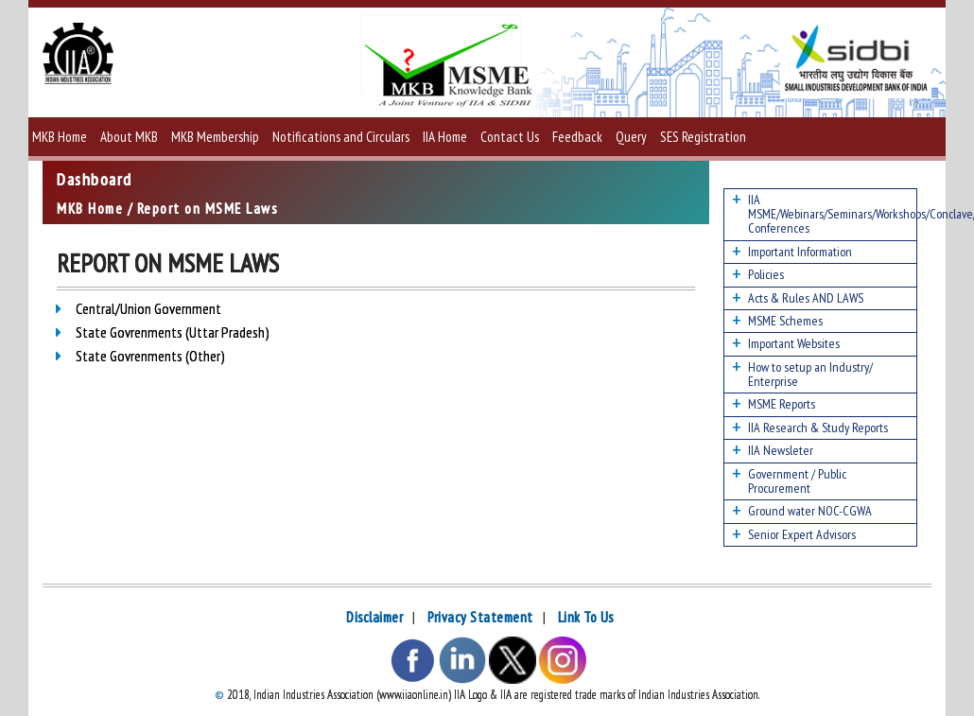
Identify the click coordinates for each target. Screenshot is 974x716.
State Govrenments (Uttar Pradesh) (173, 332)
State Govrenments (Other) (150, 355)
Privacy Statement (480, 617)
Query (631, 137)
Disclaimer (374, 617)
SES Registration (703, 137)
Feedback (577, 137)
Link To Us (586, 617)
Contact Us (509, 137)
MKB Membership (215, 137)
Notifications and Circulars (340, 137)
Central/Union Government (148, 308)
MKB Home (59, 137)
